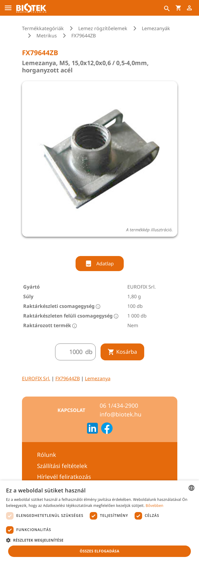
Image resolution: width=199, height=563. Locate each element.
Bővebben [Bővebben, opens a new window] (154, 505)
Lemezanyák (156, 28)
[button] (99, 540)
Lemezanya (97, 378)
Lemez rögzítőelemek (102, 28)
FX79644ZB (67, 378)
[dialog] (99, 521)
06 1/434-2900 (119, 406)
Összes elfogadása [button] (100, 551)
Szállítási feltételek (62, 466)
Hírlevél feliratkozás (64, 477)
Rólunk (46, 455)
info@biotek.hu (120, 414)
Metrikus (46, 35)
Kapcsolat (71, 410)
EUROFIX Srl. (36, 378)
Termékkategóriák (43, 28)
